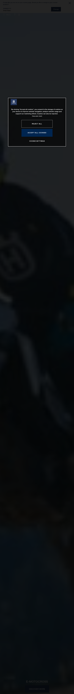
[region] (37, 122)
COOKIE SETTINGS (37, 141)
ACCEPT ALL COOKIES (37, 133)
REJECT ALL (37, 124)
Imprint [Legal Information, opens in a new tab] (40, 116)
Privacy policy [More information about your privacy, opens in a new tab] (35, 116)
